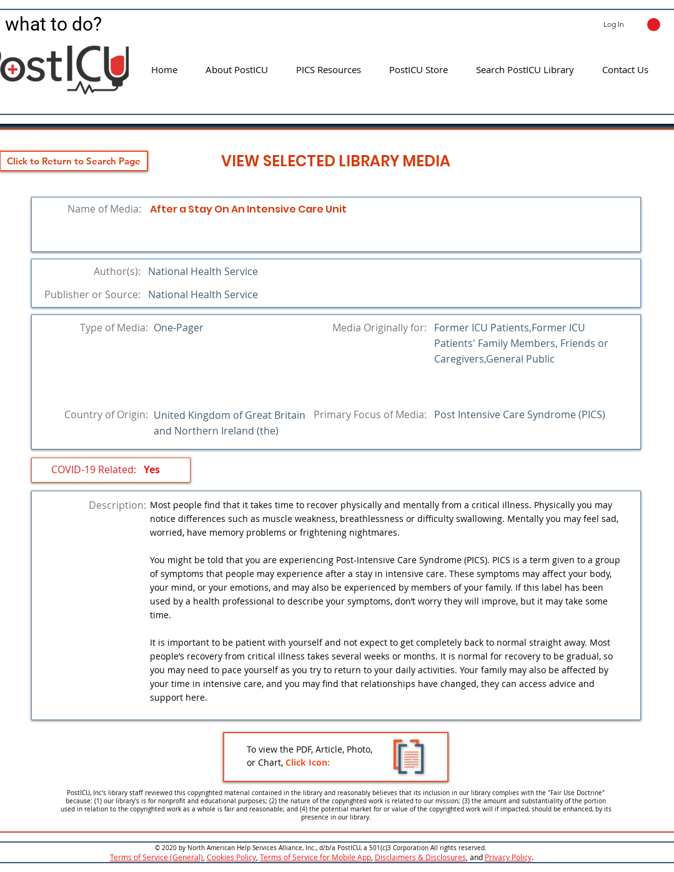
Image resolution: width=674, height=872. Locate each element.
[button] (653, 24)
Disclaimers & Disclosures (420, 857)
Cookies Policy (231, 857)
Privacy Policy (508, 857)
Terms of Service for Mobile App (315, 857)
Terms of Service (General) (156, 857)
